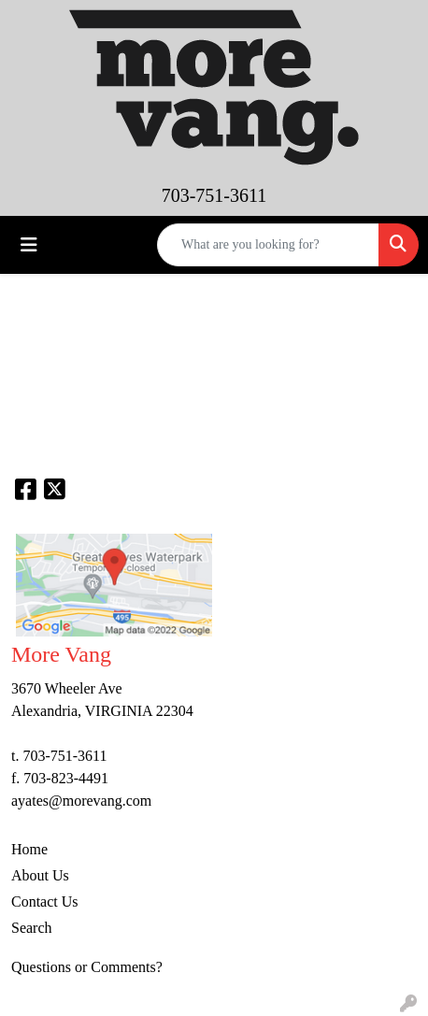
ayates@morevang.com (81, 801)
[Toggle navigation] (29, 245)
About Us (40, 875)
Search (31, 928)
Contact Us (44, 901)
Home (29, 849)
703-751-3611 (214, 195)
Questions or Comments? (87, 967)
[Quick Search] (268, 244)
